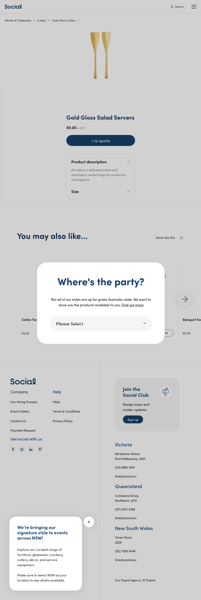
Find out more (132, 304)
